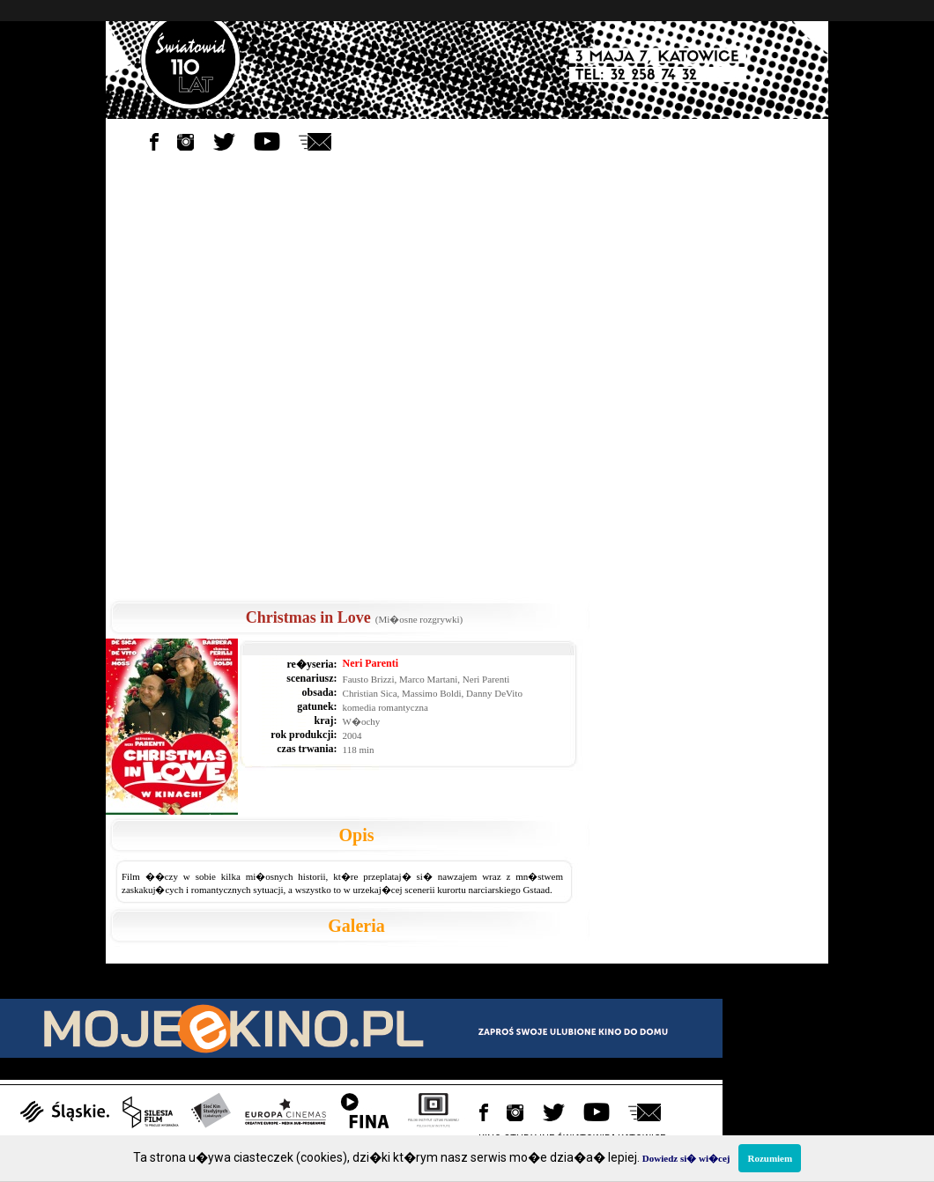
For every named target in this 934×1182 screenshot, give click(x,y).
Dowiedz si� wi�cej (686, 1158)
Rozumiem (769, 1158)
